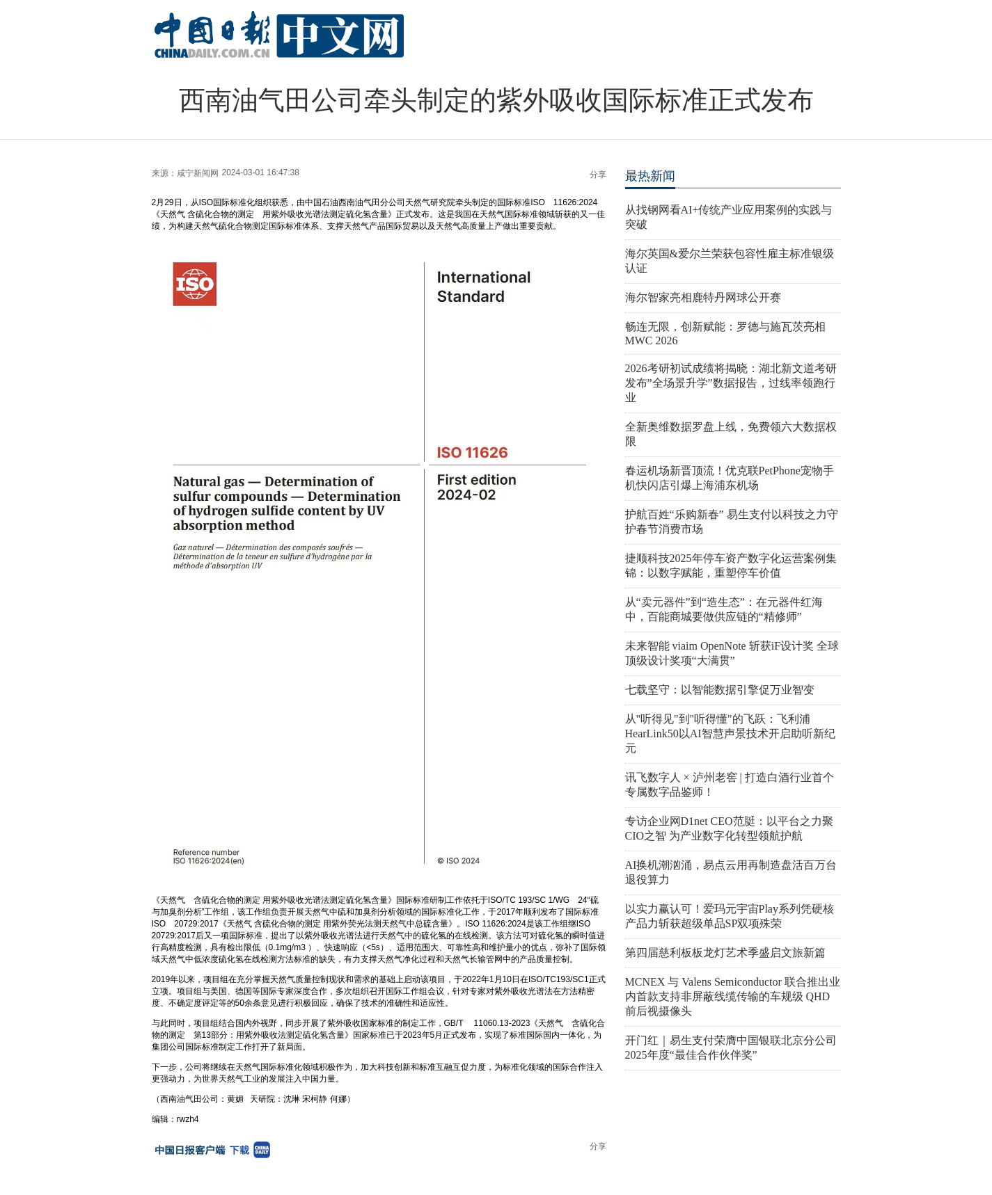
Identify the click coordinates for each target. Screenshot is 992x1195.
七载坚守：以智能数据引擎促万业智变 (719, 690)
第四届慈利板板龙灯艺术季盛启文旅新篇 (725, 953)
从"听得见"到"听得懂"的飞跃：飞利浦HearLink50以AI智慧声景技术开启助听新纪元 (730, 733)
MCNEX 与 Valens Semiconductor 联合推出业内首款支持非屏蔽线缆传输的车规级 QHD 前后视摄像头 (732, 996)
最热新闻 (650, 176)
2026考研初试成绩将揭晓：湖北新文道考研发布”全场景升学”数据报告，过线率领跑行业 (731, 382)
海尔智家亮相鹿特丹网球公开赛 (703, 297)
